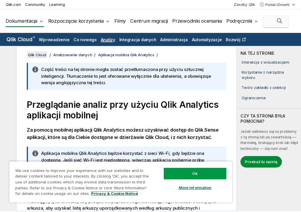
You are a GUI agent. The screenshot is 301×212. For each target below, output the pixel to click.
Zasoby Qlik (244, 4)
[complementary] (269, 128)
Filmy (120, 21)
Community (35, 4)
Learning (57, 4)
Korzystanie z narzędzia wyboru (263, 75)
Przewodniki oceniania (197, 21)
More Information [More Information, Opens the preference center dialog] (195, 187)
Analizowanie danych (72, 54)
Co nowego (85, 39)
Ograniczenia (253, 97)
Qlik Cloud (20, 39)
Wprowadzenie (54, 39)
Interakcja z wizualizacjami (265, 62)
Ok (195, 173)
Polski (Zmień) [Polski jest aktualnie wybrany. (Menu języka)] (277, 5)
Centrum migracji (149, 21)
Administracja (174, 39)
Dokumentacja (21, 21)
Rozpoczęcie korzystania (76, 21)
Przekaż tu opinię (261, 161)
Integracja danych (137, 39)
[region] (120, 182)
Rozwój (233, 39)
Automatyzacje (207, 39)
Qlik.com (13, 4)
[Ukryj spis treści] (7, 55)
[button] (279, 21)
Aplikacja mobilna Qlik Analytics (126, 54)
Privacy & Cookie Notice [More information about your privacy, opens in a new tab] (114, 193)
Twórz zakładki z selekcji (264, 87)
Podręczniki (239, 21)
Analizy (108, 39)
